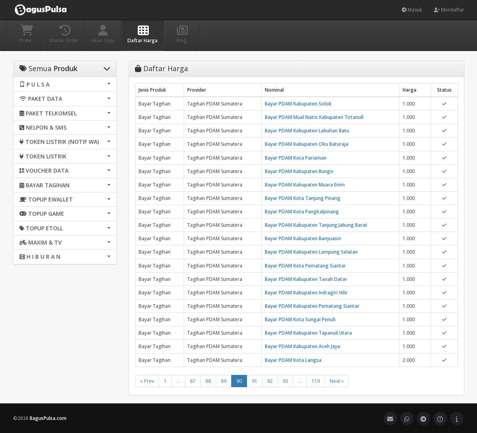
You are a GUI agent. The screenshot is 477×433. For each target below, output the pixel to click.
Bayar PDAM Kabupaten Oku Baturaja (306, 144)
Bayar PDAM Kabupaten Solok (298, 103)
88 (208, 381)
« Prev (147, 381)
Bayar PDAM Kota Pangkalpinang (302, 211)
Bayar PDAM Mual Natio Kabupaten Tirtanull (314, 117)
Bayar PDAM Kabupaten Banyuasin (303, 238)
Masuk (412, 9)
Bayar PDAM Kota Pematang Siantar (305, 265)
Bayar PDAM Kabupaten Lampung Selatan (311, 252)
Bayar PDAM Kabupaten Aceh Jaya (302, 346)
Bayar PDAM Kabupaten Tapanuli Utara (308, 332)
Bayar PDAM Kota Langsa (293, 360)
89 (223, 381)
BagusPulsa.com (48, 418)
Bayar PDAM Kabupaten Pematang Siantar (312, 306)
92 (270, 381)
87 (193, 381)
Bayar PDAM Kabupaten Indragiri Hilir (306, 292)
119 (316, 381)
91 (254, 381)
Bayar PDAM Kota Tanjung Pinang (302, 198)
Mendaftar (449, 9)
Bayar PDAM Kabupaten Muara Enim (305, 184)
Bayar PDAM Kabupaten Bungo (299, 171)
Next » (337, 381)
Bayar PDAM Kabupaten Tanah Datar (306, 279)
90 (239, 381)
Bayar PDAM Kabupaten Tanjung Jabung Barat (316, 225)
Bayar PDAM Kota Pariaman (296, 157)
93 (285, 381)
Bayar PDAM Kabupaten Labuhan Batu (307, 130)
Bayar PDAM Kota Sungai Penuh (300, 319)
